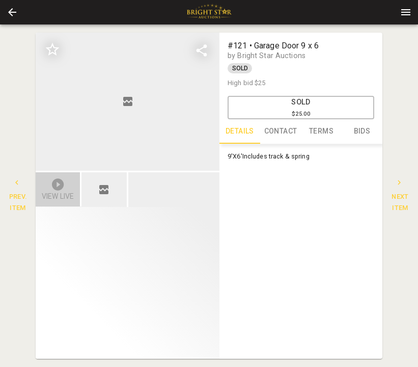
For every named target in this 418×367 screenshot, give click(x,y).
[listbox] (127, 102)
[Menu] (406, 12)
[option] (127, 102)
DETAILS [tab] (239, 131)
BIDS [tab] (362, 131)
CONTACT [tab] (280, 131)
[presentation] (209, 12)
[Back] (12, 12)
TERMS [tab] (321, 131)
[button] (12, 12)
